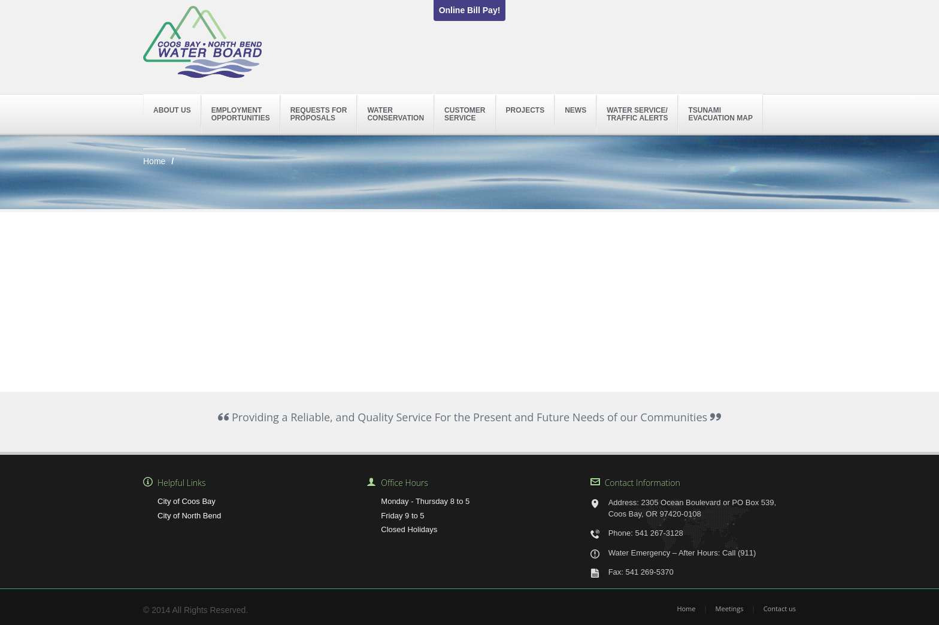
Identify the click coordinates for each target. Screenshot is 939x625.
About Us (172, 110)
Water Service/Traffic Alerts (637, 114)
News (575, 110)
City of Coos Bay (186, 501)
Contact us (780, 608)
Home (154, 161)
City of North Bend (189, 515)
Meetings (730, 608)
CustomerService (464, 114)
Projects (525, 110)
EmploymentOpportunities (240, 114)
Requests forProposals (318, 114)
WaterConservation (395, 114)
